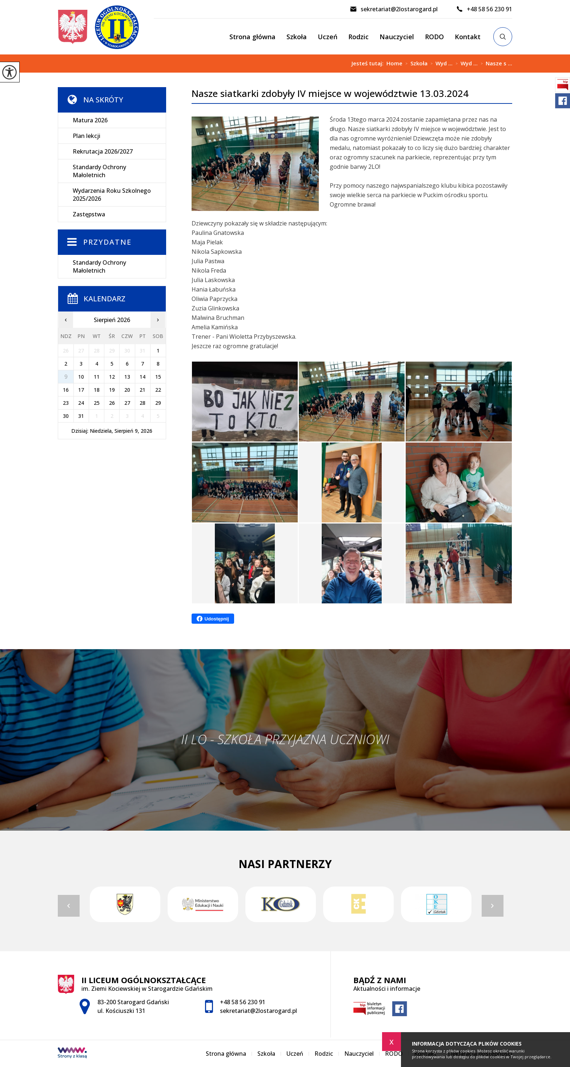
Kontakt (468, 36)
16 (66, 389)
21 (142, 389)
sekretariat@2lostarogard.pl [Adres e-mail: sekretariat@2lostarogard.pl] (258, 1011)
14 (142, 376)
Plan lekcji (86, 136)
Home (394, 63)
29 (158, 402)
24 (81, 402)
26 (112, 402)
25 (97, 402)
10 (81, 376)
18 (97, 389)
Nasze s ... (495, 63)
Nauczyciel (397, 36)
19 (112, 389)
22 (158, 389)
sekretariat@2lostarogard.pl (394, 9)
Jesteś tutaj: (369, 63)
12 (112, 376)
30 (66, 415)
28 (142, 402)
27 (127, 402)
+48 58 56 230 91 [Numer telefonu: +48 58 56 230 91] (242, 1002)
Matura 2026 (90, 120)
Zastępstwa (89, 214)
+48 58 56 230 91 (484, 9)
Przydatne (107, 242)
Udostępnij (213, 619)
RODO (434, 36)
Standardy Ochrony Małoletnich (99, 171)
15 (158, 376)
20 (127, 389)
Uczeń (327, 36)
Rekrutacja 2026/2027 (103, 151)
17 (81, 389)
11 (97, 376)
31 (81, 415)
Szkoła (296, 36)
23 (66, 402)
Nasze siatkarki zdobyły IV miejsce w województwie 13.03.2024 (330, 93)
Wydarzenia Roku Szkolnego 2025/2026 (112, 195)
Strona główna (252, 36)
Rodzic (358, 36)
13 (127, 376)
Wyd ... (440, 63)
